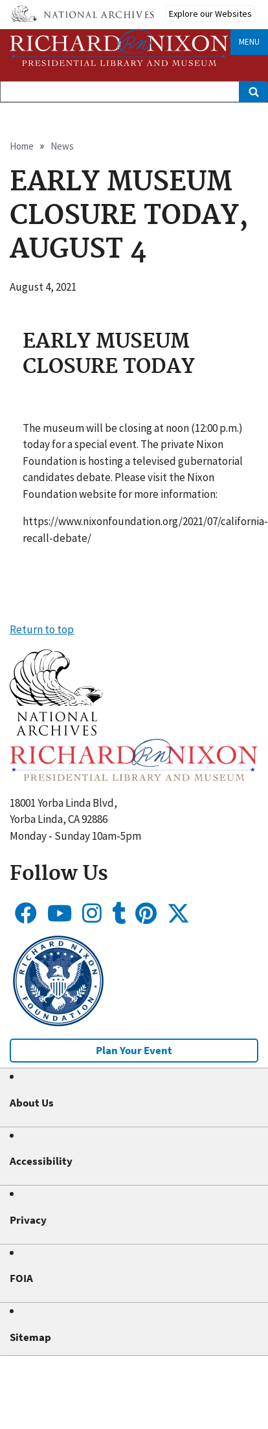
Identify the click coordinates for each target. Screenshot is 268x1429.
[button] (56, 732)
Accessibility (41, 1161)
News (62, 146)
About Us (32, 1103)
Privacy (28, 1220)
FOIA (21, 1278)
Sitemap (30, 1337)
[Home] (119, 47)
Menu (249, 41)
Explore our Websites (210, 13)
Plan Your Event (134, 1050)
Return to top (42, 629)
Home (22, 146)
